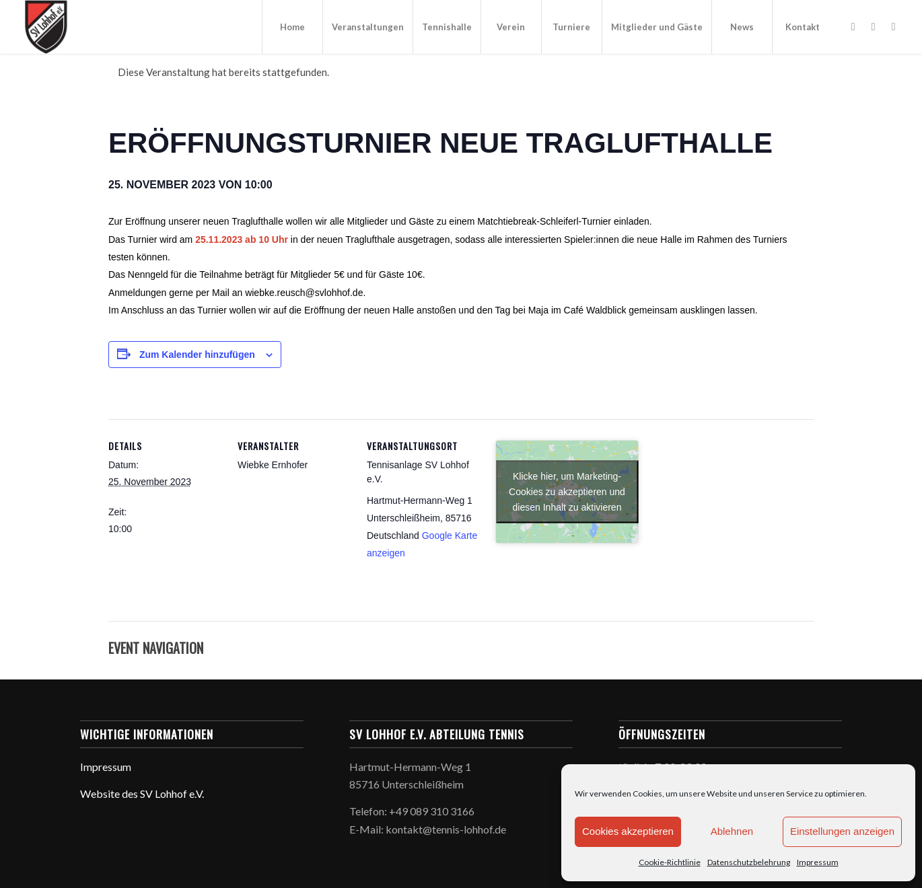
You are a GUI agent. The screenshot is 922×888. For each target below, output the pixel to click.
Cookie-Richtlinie (670, 862)
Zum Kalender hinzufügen (197, 354)
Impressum (818, 862)
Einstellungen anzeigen (842, 831)
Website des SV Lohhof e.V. (142, 793)
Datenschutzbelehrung (748, 862)
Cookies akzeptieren (628, 831)
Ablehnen (732, 831)
